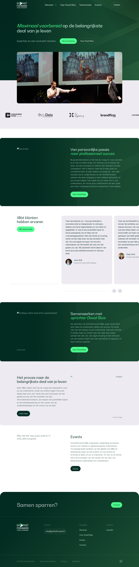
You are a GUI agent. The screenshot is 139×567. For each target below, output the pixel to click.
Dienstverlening (68, 41)
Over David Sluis (86, 41)
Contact (117, 5)
